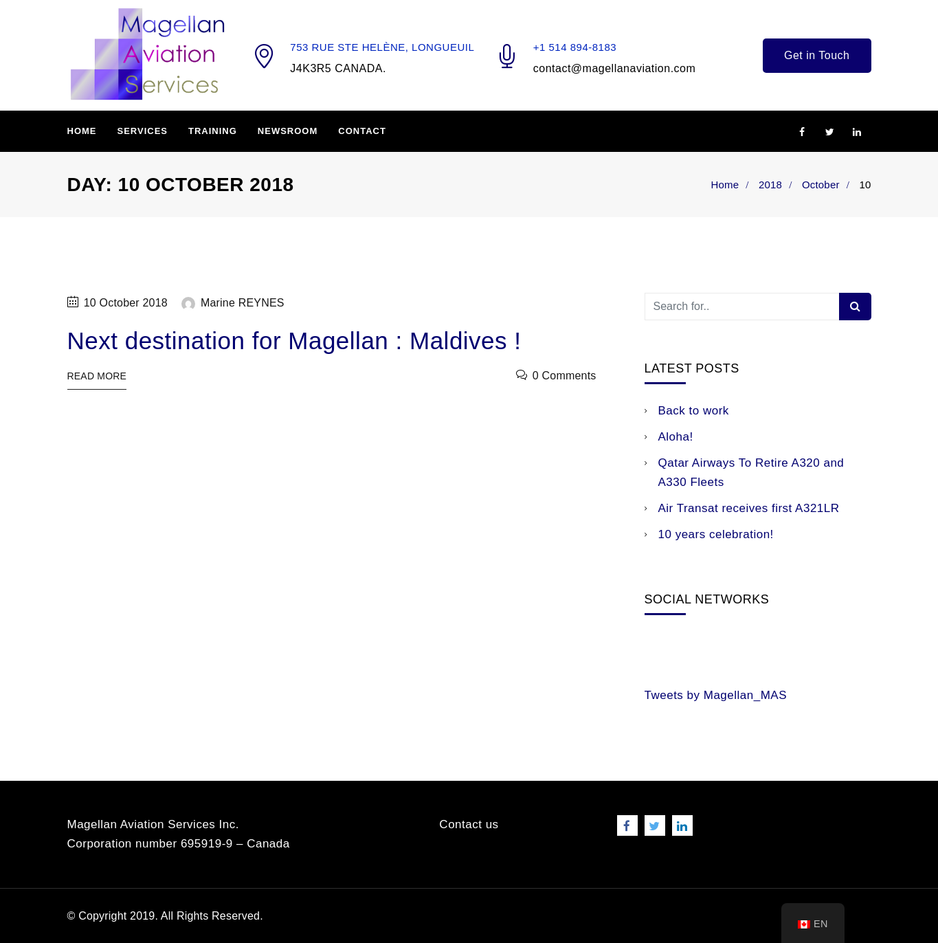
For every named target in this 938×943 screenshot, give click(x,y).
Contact (362, 131)
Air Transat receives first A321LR (749, 508)
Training (212, 131)
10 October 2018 (126, 303)
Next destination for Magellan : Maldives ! (294, 340)
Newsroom (287, 131)
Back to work (693, 410)
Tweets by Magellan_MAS (716, 695)
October (821, 184)
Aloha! (675, 436)
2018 (770, 184)
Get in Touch (817, 55)
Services (143, 131)
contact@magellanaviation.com (614, 68)
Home (82, 131)
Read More (97, 375)
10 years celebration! (716, 534)
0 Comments (564, 375)
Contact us (468, 824)
